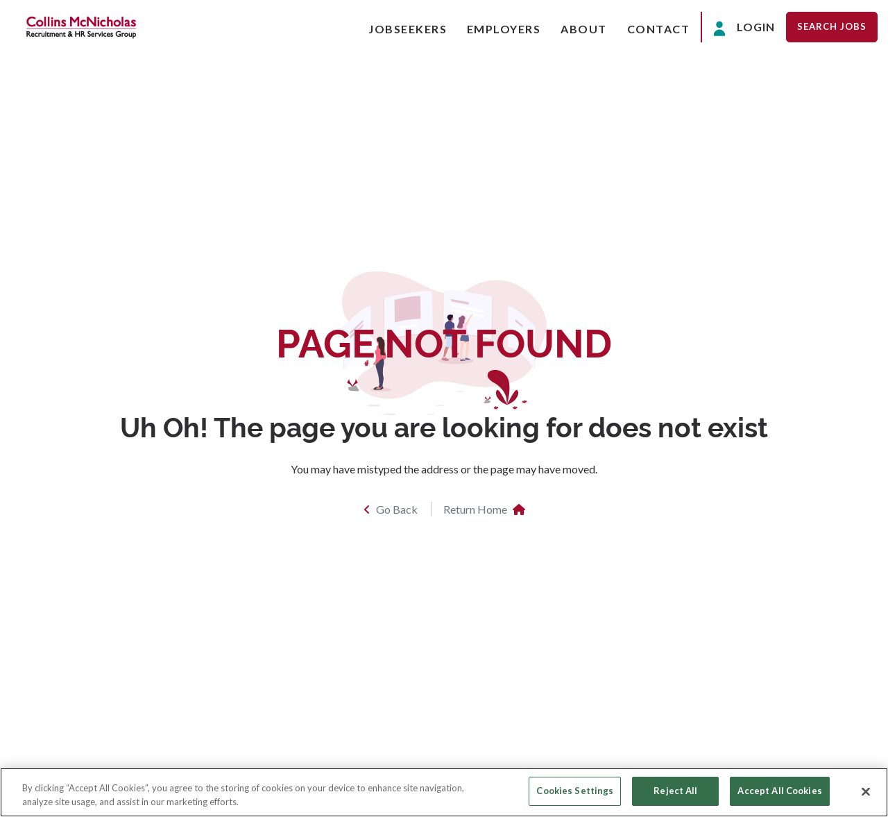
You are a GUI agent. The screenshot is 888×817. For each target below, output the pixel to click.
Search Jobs (831, 26)
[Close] (866, 791)
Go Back (391, 509)
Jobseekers (407, 28)
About (584, 28)
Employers (504, 28)
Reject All (675, 790)
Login (744, 28)
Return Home (484, 509)
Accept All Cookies (779, 790)
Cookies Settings (574, 790)
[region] (444, 792)
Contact (658, 28)
